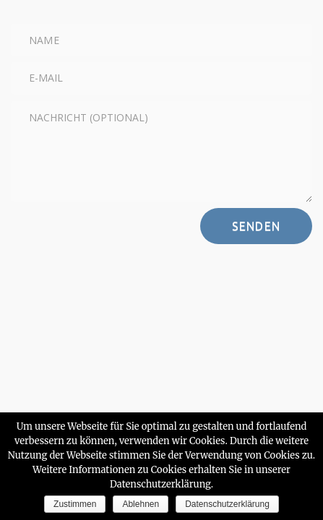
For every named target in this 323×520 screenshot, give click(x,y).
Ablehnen (140, 504)
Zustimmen (74, 504)
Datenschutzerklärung (227, 504)
